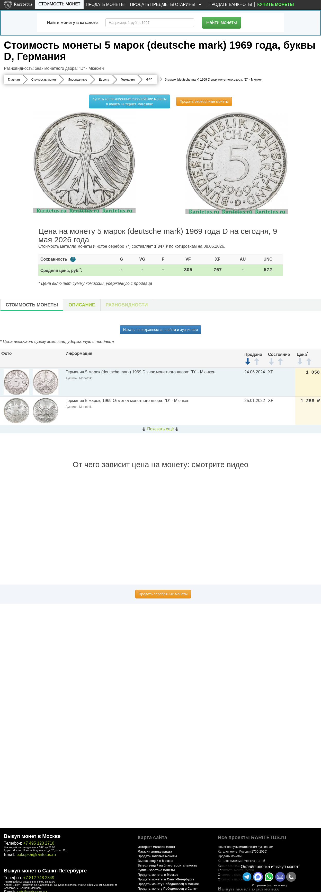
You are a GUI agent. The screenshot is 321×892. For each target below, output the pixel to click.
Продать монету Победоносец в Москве (168, 884)
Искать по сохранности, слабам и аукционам (160, 330)
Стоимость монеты (32, 304)
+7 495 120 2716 (38, 843)
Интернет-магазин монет (156, 847)
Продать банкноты (230, 4)
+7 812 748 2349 (38, 878)
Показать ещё (160, 429)
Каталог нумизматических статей (241, 861)
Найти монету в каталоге (72, 22)
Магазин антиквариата (155, 851)
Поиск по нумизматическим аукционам (245, 847)
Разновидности (127, 304)
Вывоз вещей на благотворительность (167, 865)
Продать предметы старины (166, 4)
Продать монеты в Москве (158, 875)
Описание (81, 304)
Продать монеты (105, 4)
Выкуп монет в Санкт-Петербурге (45, 870)
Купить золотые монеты (156, 870)
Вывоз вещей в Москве (155, 861)
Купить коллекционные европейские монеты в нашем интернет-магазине (129, 101)
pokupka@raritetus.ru (36, 854)
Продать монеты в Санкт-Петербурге (166, 879)
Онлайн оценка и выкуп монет (269, 866)
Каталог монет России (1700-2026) (242, 851)
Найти (221, 22)
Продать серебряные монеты (204, 101)
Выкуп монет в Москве (32, 836)
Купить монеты (275, 4)
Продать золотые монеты (157, 856)
